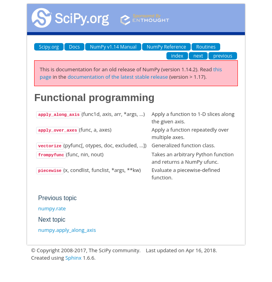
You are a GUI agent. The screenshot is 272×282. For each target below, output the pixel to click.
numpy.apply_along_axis (67, 229)
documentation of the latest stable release (118, 76)
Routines (205, 46)
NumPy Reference (166, 46)
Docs (74, 46)
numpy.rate (52, 208)
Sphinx (73, 257)
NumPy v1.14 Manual (113, 46)
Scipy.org (49, 46)
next (198, 55)
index (177, 55)
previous (222, 55)
